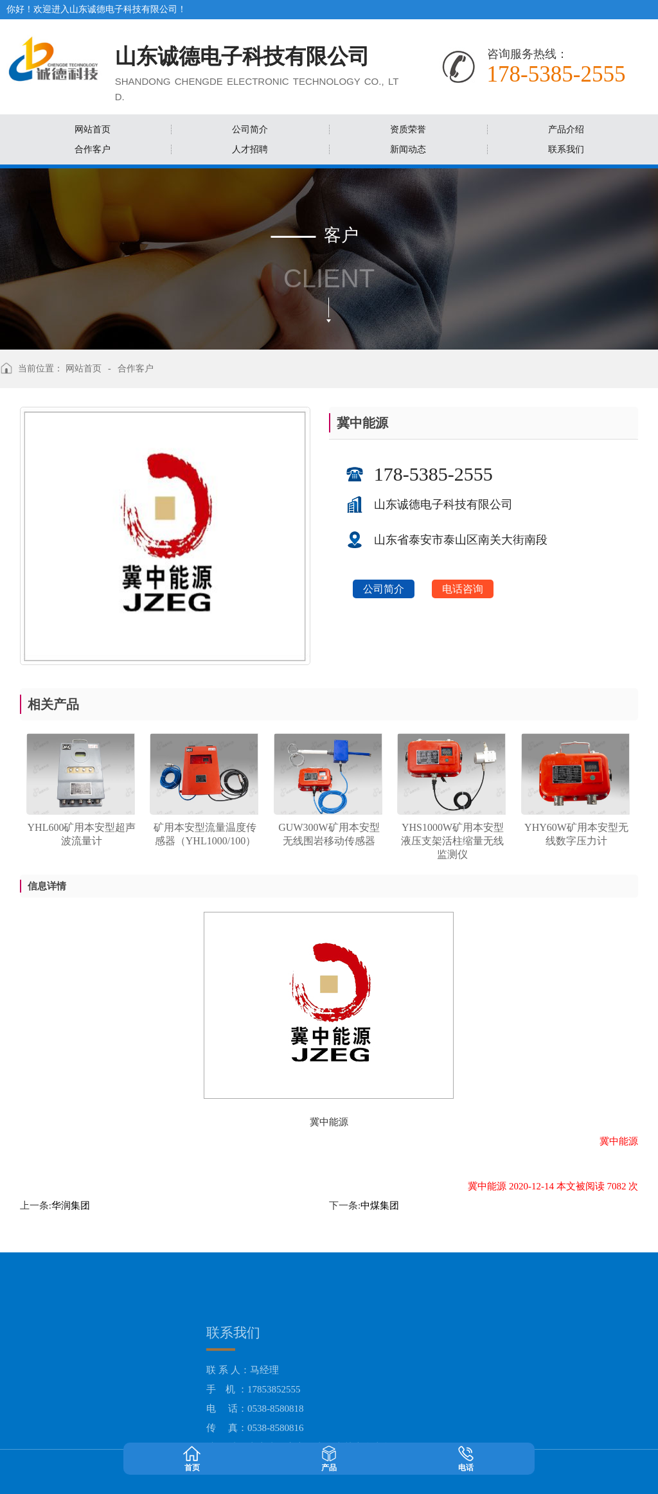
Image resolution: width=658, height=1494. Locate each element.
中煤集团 (379, 1205)
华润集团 (70, 1205)
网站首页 (84, 368)
